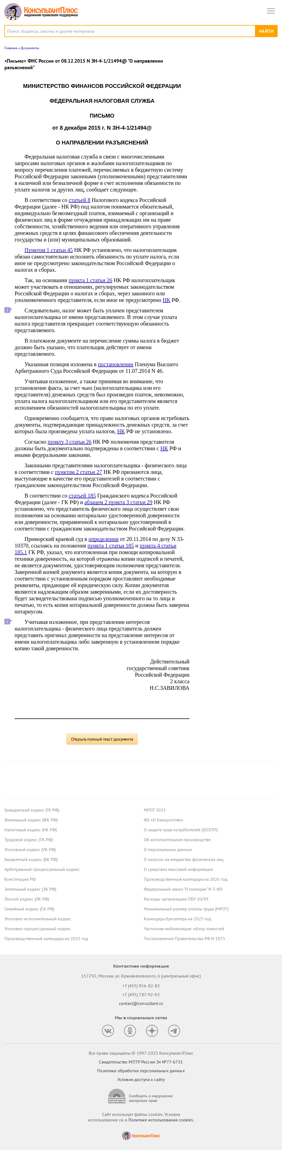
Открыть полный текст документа (102, 739)
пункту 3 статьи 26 (69, 442)
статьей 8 (79, 200)
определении (103, 539)
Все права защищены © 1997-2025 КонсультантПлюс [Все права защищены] (141, 1053)
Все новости (212, 187)
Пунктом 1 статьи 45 (49, 250)
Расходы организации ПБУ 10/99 (176, 899)
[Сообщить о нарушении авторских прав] (141, 1096)
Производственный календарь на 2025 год (46, 938)
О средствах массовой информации (178, 869)
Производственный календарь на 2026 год (185, 879)
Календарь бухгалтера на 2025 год (177, 918)
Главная (10, 48)
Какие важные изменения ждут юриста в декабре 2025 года (237, 83)
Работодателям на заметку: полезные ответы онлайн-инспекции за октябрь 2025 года (235, 110)
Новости (220, 61)
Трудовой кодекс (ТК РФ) (28, 839)
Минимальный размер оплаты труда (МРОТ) (186, 909)
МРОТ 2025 (155, 810)
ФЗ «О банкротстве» (163, 820)
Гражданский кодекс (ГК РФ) (31, 810)
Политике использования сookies (160, 1120)
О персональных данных (168, 849)
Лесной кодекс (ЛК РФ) (26, 899)
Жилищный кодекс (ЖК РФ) (31, 820)
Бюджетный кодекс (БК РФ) (31, 859)
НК (166, 300)
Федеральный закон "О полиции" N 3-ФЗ (183, 889)
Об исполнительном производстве (177, 839)
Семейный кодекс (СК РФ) (29, 909)
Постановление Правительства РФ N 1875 (184, 938)
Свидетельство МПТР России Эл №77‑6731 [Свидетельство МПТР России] (141, 1062)
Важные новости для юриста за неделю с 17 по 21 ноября (230, 137)
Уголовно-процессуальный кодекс (37, 928)
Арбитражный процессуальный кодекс (42, 869)
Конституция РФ (20, 879)
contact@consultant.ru (141, 1003)
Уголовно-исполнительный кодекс (37, 918)
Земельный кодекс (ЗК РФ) (30, 889)
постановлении (115, 364)
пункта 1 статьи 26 (90, 280)
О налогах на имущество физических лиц (184, 859)
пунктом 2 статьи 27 (78, 472)
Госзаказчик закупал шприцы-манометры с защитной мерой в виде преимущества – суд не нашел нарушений (235, 167)
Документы (30, 48)
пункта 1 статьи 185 (111, 546)
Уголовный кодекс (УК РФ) (30, 849)
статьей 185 (82, 496)
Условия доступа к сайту (141, 1079)
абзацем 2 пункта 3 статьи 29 (119, 502)
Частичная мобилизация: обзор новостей (184, 928)
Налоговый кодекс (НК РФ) (30, 829)
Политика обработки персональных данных (141, 1070)
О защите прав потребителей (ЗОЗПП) (181, 829)
